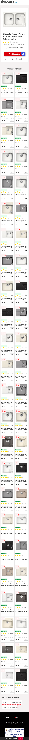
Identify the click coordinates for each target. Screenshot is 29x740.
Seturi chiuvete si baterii (10, 707)
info (12, 94)
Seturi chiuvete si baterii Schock (12, 702)
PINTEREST (19, 717)
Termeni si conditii (11, 722)
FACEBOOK (10, 717)
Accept (21, 738)
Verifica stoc (17, 54)
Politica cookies (19, 724)
